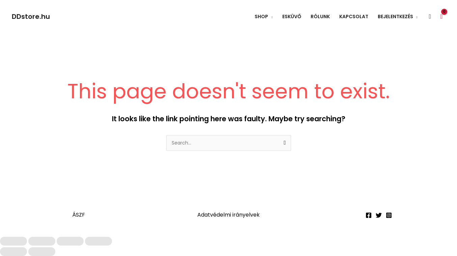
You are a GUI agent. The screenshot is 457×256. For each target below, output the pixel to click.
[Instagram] (389, 215)
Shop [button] (261, 16)
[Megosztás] (70, 241)
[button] (430, 16)
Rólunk (320, 16)
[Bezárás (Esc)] (98, 241)
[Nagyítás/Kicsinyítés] (13, 241)
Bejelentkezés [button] (395, 16)
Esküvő (291, 16)
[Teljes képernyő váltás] (41, 241)
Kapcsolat (353, 16)
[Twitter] (379, 215)
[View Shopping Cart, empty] (441, 16)
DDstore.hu (31, 16)
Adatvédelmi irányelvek (228, 215)
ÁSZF (78, 215)
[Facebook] (369, 215)
